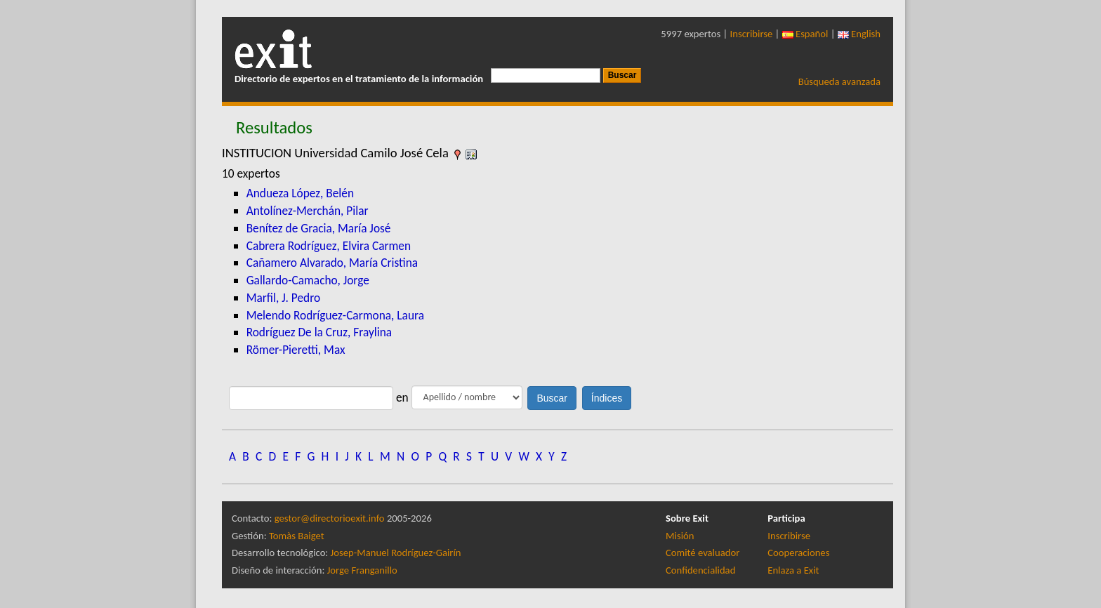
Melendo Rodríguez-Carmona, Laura (335, 315)
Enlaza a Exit (793, 570)
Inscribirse (751, 33)
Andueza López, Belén (300, 193)
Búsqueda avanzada (839, 81)
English (859, 33)
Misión (680, 535)
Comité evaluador (702, 552)
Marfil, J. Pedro (283, 297)
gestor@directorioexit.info (330, 518)
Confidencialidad (700, 570)
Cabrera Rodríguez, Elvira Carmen (328, 245)
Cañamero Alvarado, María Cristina (332, 262)
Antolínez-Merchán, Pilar (307, 210)
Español (805, 33)
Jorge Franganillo (362, 570)
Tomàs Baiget (296, 535)
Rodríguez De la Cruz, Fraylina (319, 332)
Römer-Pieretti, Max (295, 349)
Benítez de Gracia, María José (318, 228)
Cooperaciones (798, 552)
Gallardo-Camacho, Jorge (307, 280)
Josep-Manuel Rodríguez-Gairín (396, 552)
